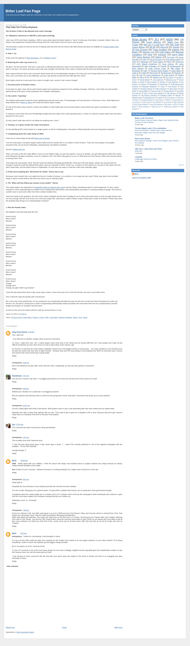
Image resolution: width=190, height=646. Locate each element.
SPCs (175, 104)
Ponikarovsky (166, 73)
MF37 (14, 461)
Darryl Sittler (178, 55)
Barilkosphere (175, 66)
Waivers (178, 95)
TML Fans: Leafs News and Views (148, 149)
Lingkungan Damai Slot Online (146, 159)
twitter (160, 97)
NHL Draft (174, 45)
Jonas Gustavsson (153, 75)
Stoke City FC (156, 106)
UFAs (134, 62)
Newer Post (10, 627)
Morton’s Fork (50, 58)
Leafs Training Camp (157, 69)
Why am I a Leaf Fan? (154, 45)
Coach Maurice (153, 42)
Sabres (75, 317)
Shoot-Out (180, 62)
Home (64, 627)
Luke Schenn (169, 75)
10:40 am (24, 461)
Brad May (181, 97)
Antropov (162, 55)
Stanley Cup (157, 77)
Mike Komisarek (179, 102)
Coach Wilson (27, 317)
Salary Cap (173, 42)
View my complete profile (141, 178)
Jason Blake (176, 71)
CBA (144, 60)
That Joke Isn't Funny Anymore (22, 27)
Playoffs (163, 66)
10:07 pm (26, 406)
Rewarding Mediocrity (149, 86)
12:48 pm (23, 314)
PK (148, 77)
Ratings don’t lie (19, 149)
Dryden (162, 82)
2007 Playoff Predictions (147, 64)
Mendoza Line (171, 79)
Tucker (135, 45)
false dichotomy (33, 58)
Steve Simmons (144, 106)
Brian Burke (139, 39)
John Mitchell (157, 102)
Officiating (144, 62)
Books (135, 52)
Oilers (141, 77)
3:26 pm (31, 332)
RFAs (169, 62)
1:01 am (26, 437)
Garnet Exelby (177, 100)
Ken (13, 424)
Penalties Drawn (166, 95)
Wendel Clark (136, 97)
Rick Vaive (168, 104)
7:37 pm (26, 376)
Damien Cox (148, 52)
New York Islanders (157, 93)
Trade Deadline (160, 50)
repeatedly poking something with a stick (49, 187)
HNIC (47, 317)
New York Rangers (156, 104)
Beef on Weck (26, 102)
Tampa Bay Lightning (170, 106)
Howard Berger (169, 91)
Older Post (118, 627)
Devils (142, 82)
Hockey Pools (156, 91)
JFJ (156, 39)
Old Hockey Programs (149, 95)
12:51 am (19, 424)
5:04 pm (26, 363)
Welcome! (138, 151)
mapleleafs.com (149, 97)
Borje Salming (138, 69)
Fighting (167, 100)
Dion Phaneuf (152, 82)
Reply (14, 356)
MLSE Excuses (156, 60)
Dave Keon (173, 88)
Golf (140, 75)
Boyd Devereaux (170, 97)
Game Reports (143, 57)
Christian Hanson (146, 88)
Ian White (180, 91)
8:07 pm (23, 533)
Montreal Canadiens (65, 317)
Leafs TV (138, 93)
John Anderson (158, 79)
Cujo (134, 75)
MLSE (152, 47)
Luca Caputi (167, 102)
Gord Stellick (143, 91)
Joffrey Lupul (146, 102)
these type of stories (42, 138)
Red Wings (164, 84)
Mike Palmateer (150, 66)
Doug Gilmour (168, 64)
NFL (145, 93)
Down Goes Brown (19, 332)
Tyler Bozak (172, 86)
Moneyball (136, 71)
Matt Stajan (175, 69)
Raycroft (164, 47)
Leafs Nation (54, 317)
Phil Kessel (153, 73)
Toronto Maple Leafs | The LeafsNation (150, 128)
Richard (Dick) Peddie (159, 71)
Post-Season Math (173, 60)
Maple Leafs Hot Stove (144, 118)
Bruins (136, 100)
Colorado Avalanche (147, 100)
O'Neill (143, 73)
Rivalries (177, 73)
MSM (169, 39)
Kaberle (175, 50)
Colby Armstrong (161, 88)
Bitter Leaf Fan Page (23, 11)
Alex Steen (169, 77)
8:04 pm (26, 479)
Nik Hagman (171, 93)
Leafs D (135, 73)
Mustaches (153, 84)
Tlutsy (162, 86)
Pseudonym (17, 376)
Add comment (12, 566)
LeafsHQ (138, 157)
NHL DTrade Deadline (141, 104)
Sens (80, 317)
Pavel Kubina (158, 62)
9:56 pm (26, 389)
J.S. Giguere (136, 102)
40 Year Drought (16, 317)
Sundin (85, 317)
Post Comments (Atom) (25, 632)
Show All (181, 165)
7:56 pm (26, 510)
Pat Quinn (171, 57)
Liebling (143, 84)
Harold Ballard (145, 79)
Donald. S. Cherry (38, 317)
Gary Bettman (173, 82)
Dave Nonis (159, 100)
